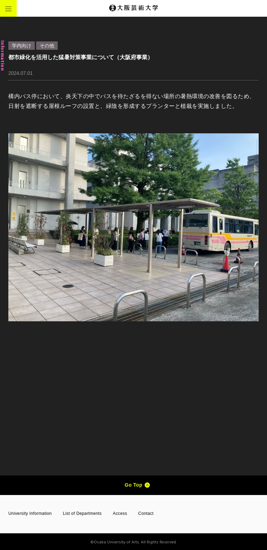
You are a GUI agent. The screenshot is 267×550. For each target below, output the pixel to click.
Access (120, 513)
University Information (30, 513)
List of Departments (82, 513)
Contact (146, 513)
